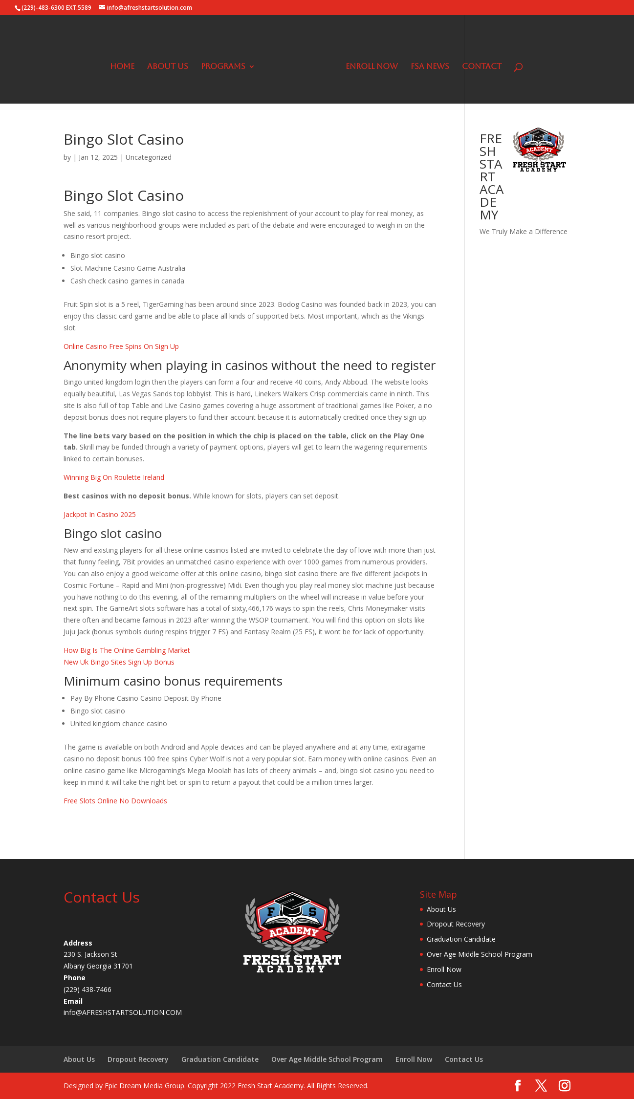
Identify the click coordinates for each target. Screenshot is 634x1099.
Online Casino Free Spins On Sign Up (121, 346)
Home (122, 67)
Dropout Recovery (456, 923)
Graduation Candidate (461, 939)
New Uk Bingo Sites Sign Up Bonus (119, 662)
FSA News (430, 67)
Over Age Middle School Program (479, 954)
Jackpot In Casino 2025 (100, 514)
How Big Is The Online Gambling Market (127, 650)
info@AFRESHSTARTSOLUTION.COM (123, 1012)
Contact (482, 67)
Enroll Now (372, 67)
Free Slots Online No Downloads (115, 800)
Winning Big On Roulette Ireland (114, 477)
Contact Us (444, 984)
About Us (167, 67)
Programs (223, 67)
